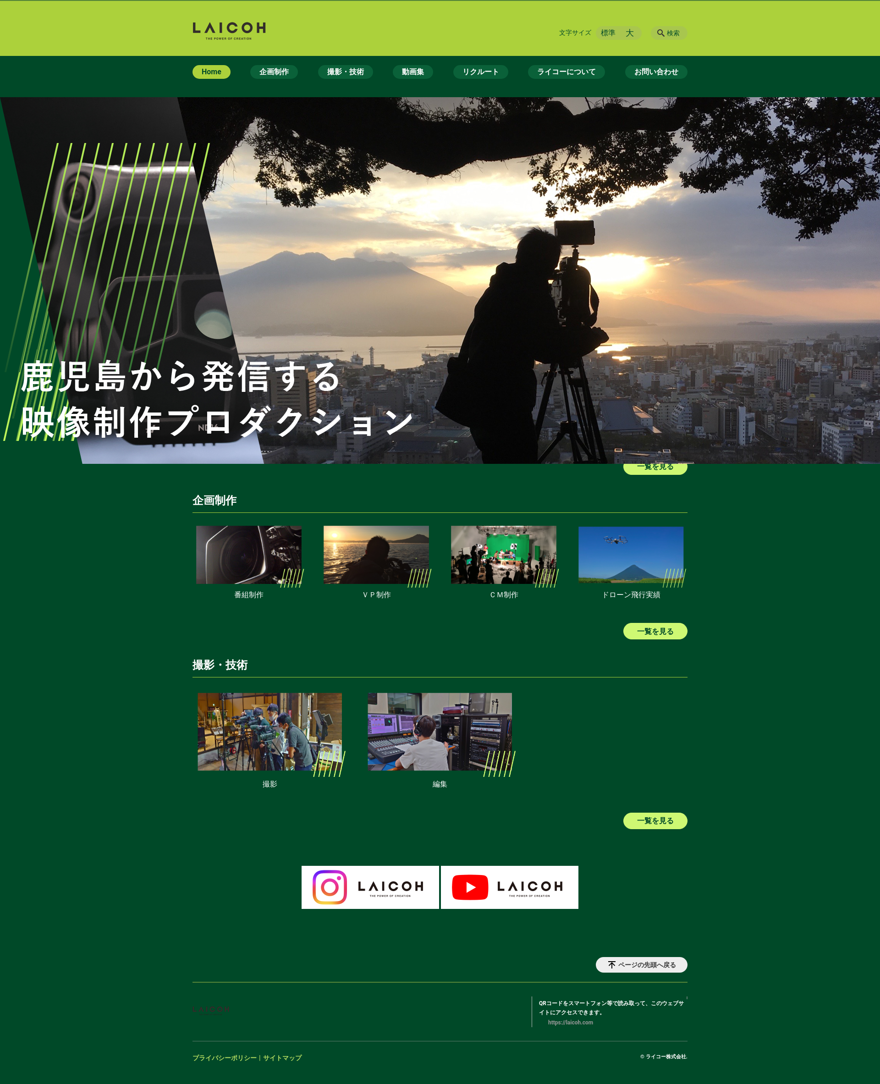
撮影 (270, 784)
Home (211, 71)
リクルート (480, 71)
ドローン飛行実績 (631, 594)
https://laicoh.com (570, 1022)
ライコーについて (566, 71)
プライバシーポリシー (224, 1058)
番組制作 (249, 594)
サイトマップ (282, 1058)
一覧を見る (655, 631)
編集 (440, 784)
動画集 (413, 71)
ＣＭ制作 (503, 594)
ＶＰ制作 (376, 594)
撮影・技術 (345, 71)
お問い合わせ (656, 71)
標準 (608, 32)
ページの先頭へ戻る (647, 964)
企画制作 (274, 71)
